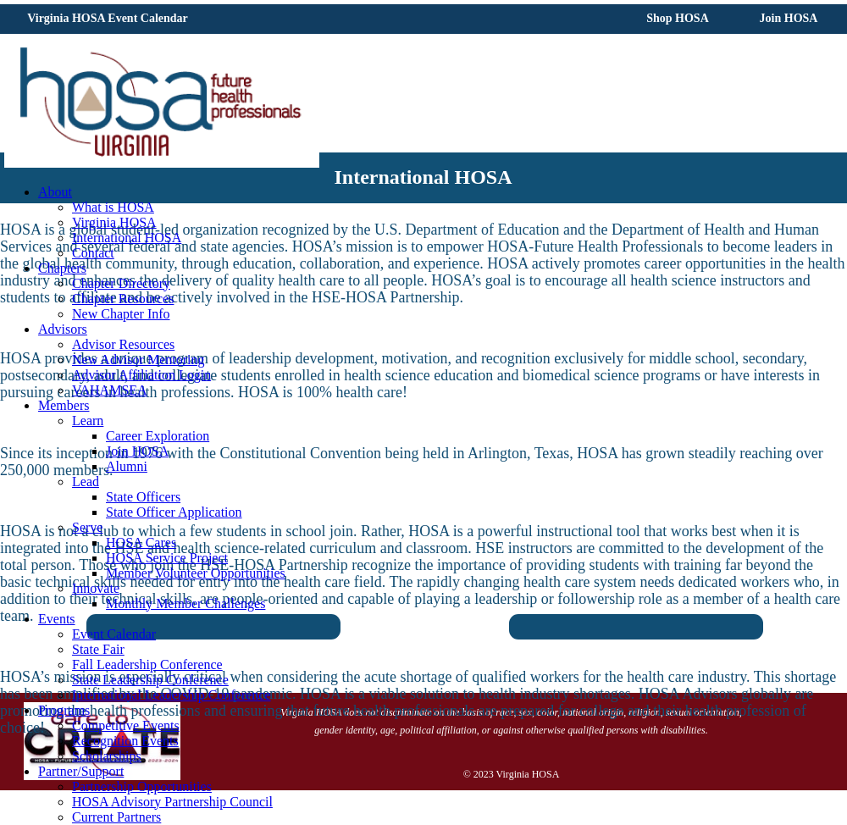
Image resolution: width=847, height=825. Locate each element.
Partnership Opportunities (142, 786)
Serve (87, 527)
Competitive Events (126, 725)
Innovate (95, 588)
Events (56, 619)
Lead (85, 481)
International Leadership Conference (171, 695)
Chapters (62, 268)
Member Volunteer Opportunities (195, 573)
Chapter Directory (121, 283)
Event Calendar (114, 634)
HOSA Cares (141, 542)
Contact (93, 253)
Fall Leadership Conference (147, 664)
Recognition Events (125, 741)
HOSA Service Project (167, 558)
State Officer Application (174, 512)
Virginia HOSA (114, 222)
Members (63, 405)
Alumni (126, 466)
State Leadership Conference (150, 680)
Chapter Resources (123, 298)
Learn (87, 420)
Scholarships (106, 756)
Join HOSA (137, 451)
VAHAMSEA (109, 390)
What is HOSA (113, 207)
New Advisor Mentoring (138, 359)
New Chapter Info (121, 314)
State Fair (98, 649)
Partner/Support (81, 771)
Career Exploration (157, 436)
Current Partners (116, 817)
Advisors (62, 329)
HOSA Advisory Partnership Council (172, 802)
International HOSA (126, 237)
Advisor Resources (123, 344)
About (55, 192)
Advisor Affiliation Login (141, 375)
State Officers (143, 497)
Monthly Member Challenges (185, 603)
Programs (64, 710)
